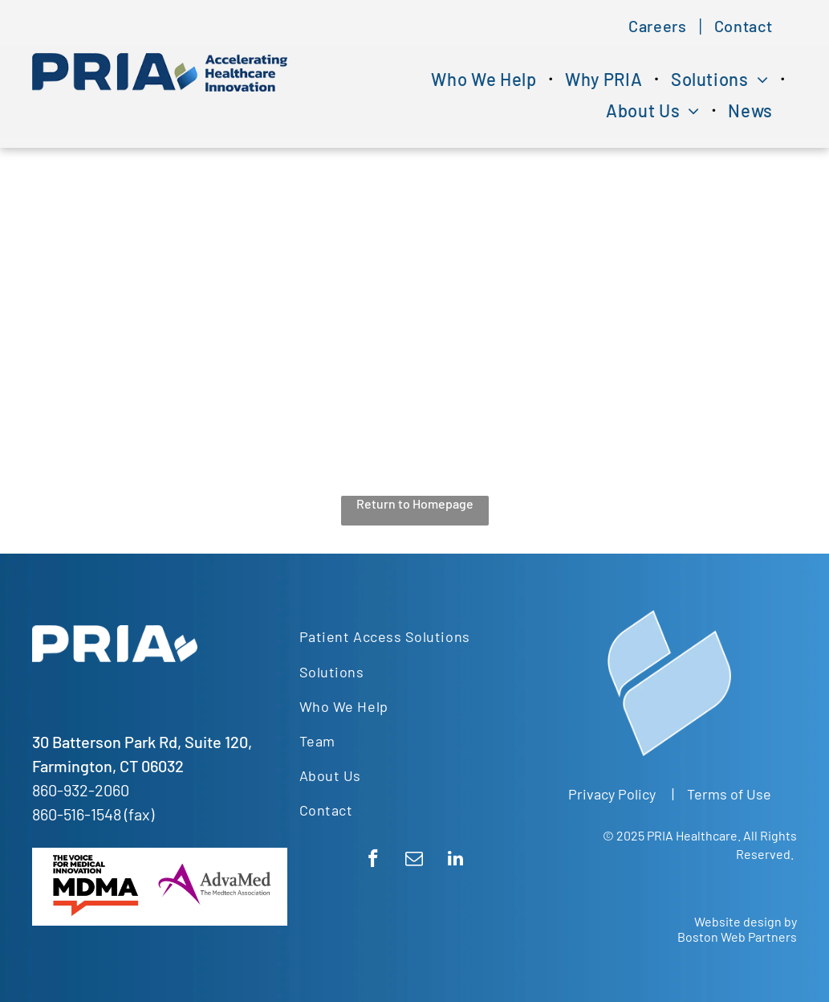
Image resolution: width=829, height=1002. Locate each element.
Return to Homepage (414, 503)
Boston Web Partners (737, 936)
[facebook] (373, 860)
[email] (414, 860)
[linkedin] (455, 860)
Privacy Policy (612, 794)
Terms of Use (729, 794)
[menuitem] (659, 25)
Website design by (745, 921)
